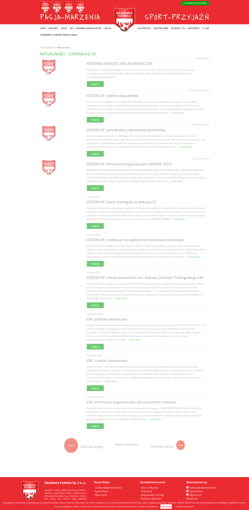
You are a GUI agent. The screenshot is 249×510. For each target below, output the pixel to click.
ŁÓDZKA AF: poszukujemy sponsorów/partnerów (125, 130)
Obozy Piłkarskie (150, 487)
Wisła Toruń (101, 495)
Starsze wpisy (83, 446)
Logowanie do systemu (194, 3)
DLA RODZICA (144, 28)
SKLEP (64, 28)
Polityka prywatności (185, 506)
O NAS (43, 28)
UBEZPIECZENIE (160, 28)
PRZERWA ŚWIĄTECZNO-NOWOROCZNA (119, 63)
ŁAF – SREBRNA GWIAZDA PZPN (85, 28)
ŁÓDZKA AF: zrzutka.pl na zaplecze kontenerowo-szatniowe (135, 240)
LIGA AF (107, 28)
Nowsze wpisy (167, 446)
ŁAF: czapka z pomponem (106, 360)
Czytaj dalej (179, 112)
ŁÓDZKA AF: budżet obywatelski (112, 96)
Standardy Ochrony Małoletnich (58, 35)
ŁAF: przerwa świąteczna (106, 319)
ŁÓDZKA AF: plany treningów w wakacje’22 (121, 202)
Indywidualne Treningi (152, 495)
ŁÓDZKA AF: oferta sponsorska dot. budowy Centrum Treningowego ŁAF (145, 277)
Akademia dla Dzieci (151, 498)
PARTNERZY (194, 28)
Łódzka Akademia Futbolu (108, 487)
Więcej (95, 84)
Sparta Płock (101, 491)
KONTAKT (53, 28)
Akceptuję (166, 506)
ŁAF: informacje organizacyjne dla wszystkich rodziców (131, 402)
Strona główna (47, 47)
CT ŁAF (205, 28)
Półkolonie (146, 491)
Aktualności (192, 498)
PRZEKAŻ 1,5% (178, 28)
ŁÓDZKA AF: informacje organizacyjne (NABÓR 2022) (129, 164)
